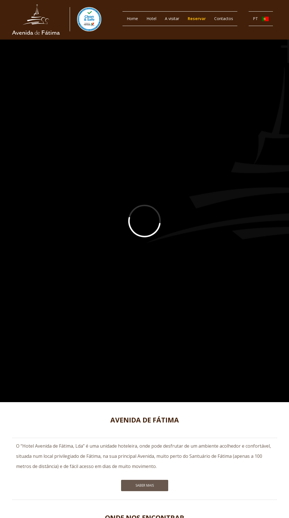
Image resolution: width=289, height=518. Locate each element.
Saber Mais (144, 485)
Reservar (197, 18)
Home (132, 18)
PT (261, 18)
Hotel (151, 18)
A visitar (172, 18)
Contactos (223, 18)
